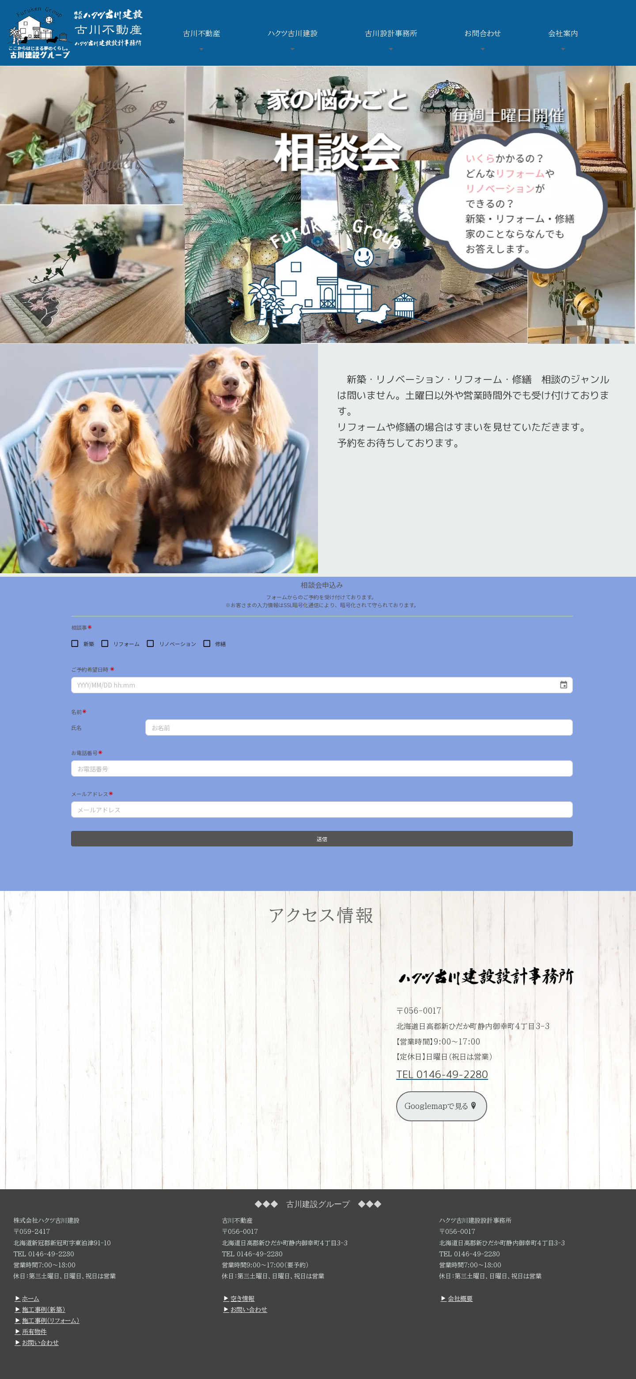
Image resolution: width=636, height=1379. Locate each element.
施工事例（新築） (40, 1310)
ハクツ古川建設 (293, 33)
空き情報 (238, 1299)
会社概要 (456, 1299)
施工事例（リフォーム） (47, 1321)
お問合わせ (483, 33)
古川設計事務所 (391, 33)
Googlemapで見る (441, 1106)
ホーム (27, 1299)
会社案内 (563, 33)
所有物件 (31, 1332)
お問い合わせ (37, 1343)
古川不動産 (201, 33)
